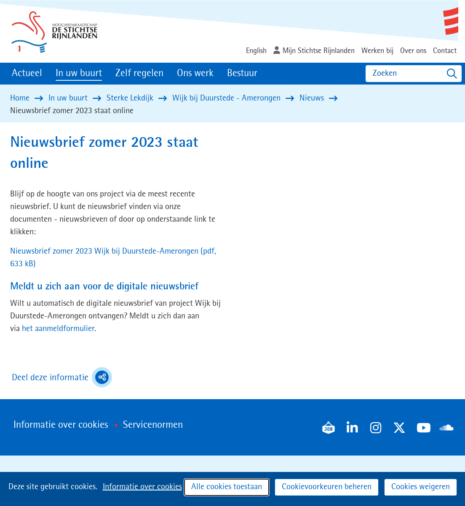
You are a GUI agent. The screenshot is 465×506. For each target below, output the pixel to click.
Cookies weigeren (420, 487)
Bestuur (242, 74)
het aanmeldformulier (58, 329)
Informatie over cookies (142, 487)
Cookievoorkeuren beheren (326, 487)
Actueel (27, 74)
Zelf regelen (139, 74)
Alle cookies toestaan (226, 487)
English (256, 51)
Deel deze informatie (62, 377)
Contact (445, 51)
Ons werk (195, 74)
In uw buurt (79, 74)
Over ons (413, 51)
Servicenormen (153, 425)
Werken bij (377, 51)
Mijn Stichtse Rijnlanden (319, 51)
